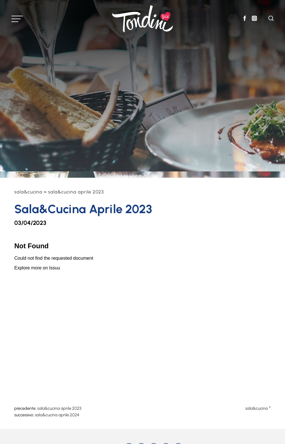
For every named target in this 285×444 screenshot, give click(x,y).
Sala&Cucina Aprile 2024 (57, 414)
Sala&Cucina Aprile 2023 (59, 408)
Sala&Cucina (28, 192)
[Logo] (142, 18)
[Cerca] (271, 19)
